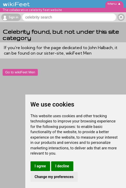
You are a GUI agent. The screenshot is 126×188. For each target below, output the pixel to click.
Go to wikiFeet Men (20, 72)
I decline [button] (62, 166)
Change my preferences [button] (54, 177)
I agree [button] (40, 166)
